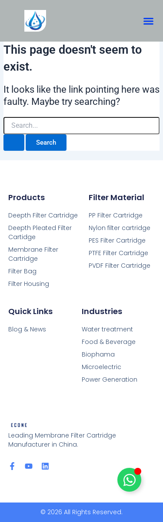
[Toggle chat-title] (129, 480)
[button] (148, 21)
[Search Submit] (13, 142)
